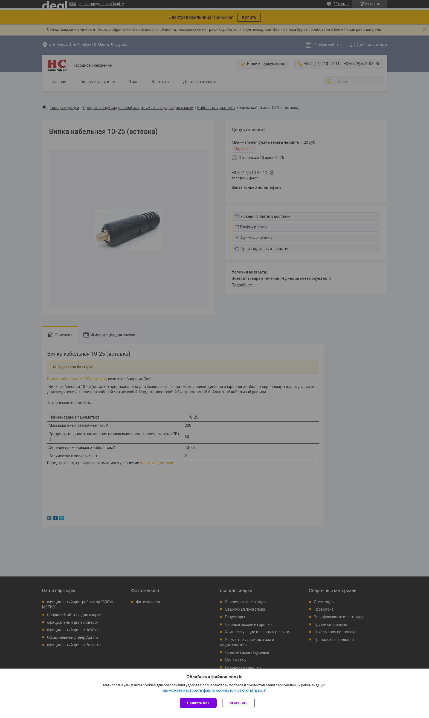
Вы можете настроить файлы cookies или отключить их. (213, 690)
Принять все (198, 703)
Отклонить (238, 703)
